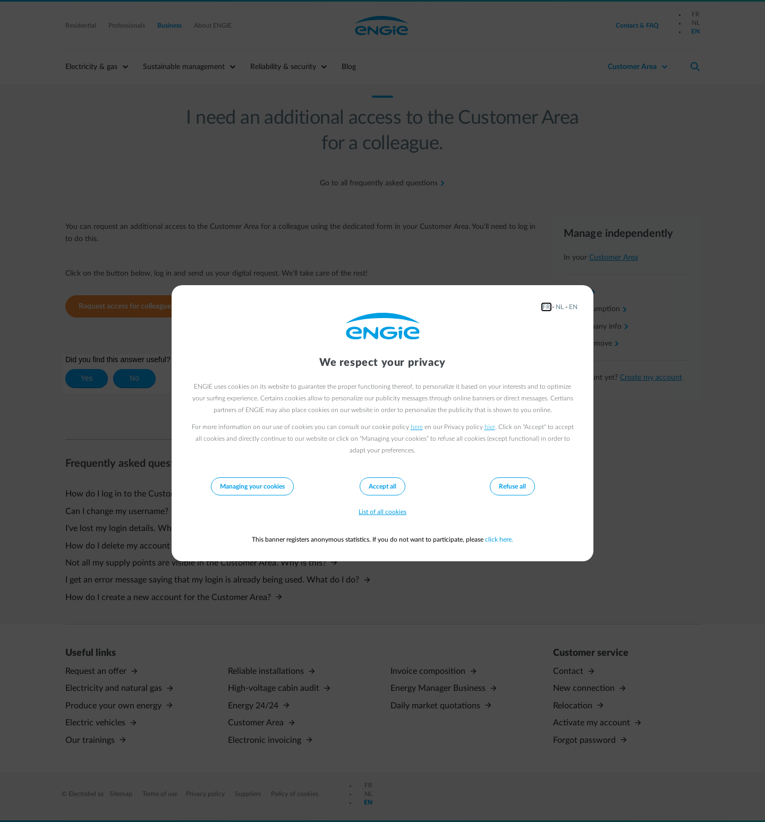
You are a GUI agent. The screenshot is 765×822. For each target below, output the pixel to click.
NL (560, 307)
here (417, 427)
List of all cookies (382, 512)
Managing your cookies (252, 486)
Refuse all (512, 486)
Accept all (382, 486)
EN (573, 307)
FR (546, 307)
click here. (499, 539)
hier (489, 427)
